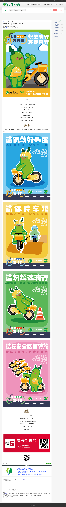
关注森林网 (33, 503)
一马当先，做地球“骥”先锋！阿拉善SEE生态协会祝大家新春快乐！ (29, 474)
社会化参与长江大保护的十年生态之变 (24, 468)
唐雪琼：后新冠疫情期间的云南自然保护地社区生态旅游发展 (57, 28)
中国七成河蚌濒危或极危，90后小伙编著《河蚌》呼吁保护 (57, 30)
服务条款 (6, 493)
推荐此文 (48, 463)
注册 (7, 0)
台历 (59, 0)
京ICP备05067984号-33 (33, 504)
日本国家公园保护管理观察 (57, 35)
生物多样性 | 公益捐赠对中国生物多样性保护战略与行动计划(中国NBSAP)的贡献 (32, 471)
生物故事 (12, 10)
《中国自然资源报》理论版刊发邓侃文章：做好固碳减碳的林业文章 (57, 22)
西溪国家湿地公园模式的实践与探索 (57, 27)
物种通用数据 (56, 25)
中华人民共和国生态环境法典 (22, 472)
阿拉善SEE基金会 (9, 27)
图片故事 (23, 10)
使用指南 (62, 0)
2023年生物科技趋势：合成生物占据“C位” (57, 33)
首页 (3, 21)
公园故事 (17, 10)
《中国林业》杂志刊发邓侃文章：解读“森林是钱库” (57, 24)
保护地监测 (60, 10)
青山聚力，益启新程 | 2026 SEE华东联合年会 (25, 469)
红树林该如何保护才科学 (57, 36)
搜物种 (7, 10)
